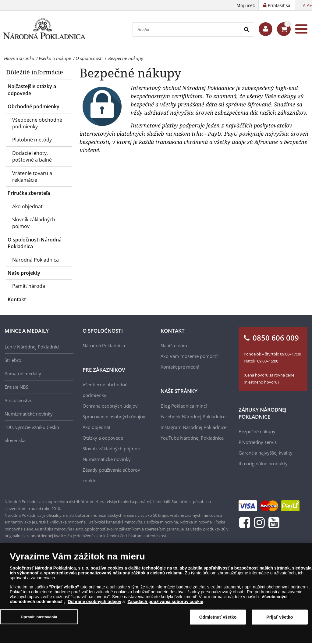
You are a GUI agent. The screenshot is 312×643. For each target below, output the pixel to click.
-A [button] (303, 5)
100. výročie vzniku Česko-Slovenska (33, 433)
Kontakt (17, 299)
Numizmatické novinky (29, 414)
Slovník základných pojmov (33, 223)
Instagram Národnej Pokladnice (193, 427)
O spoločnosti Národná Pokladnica (35, 243)
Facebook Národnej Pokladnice (193, 416)
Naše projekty (24, 273)
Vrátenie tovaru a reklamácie (32, 176)
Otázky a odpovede (103, 438)
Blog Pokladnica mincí (184, 406)
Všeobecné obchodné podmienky (37, 123)
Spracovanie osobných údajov (114, 416)
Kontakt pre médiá (180, 367)
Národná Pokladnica (35, 259)
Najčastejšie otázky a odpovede (32, 89)
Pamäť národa (28, 286)
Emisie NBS (16, 387)
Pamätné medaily (23, 373)
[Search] (247, 29)
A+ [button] (309, 5)
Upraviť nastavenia (39, 618)
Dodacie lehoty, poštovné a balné (32, 156)
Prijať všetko (279, 618)
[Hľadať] (186, 29)
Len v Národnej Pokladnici (32, 347)
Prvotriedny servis (258, 442)
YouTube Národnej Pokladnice (192, 438)
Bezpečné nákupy (257, 431)
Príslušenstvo (19, 400)
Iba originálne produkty (263, 463)
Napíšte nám (174, 345)
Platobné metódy (32, 139)
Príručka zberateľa (29, 193)
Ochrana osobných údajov (110, 406)
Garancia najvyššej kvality (265, 453)
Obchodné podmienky (33, 106)
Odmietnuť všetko (218, 618)
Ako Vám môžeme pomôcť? (189, 356)
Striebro (13, 360)
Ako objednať (27, 206)
